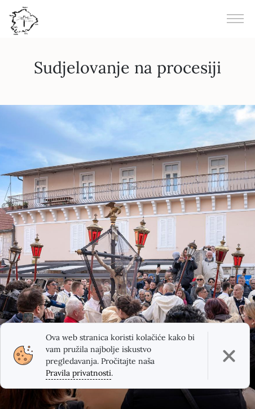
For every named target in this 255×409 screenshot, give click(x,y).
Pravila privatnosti (78, 373)
